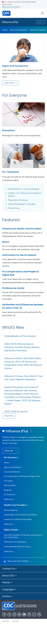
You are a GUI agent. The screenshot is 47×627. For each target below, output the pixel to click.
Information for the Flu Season (19, 255)
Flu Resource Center (13, 288)
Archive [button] (7, 596)
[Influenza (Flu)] (23, 431)
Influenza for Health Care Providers (21, 228)
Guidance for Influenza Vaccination (18, 519)
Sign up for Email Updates (18, 561)
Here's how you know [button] (11, 7)
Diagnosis (8, 490)
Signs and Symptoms (18, 30)
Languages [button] (9, 589)
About (4, 30)
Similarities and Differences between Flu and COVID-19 (22, 306)
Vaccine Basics (10, 485)
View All (8, 450)
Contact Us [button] (9, 568)
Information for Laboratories (15, 542)
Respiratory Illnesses (18, 200)
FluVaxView (14, 208)
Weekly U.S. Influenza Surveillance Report (24, 194)
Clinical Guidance (11, 510)
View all (9, 499)
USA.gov (15, 621)
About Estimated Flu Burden (21, 204)
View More (9, 415)
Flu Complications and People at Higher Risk (20, 273)
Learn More (9, 82)
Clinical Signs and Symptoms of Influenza (21, 514)
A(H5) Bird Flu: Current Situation (23, 189)
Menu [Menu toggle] (40, 22)
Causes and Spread (38, 30)
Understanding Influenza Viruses (17, 546)
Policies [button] (7, 582)
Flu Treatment (10, 172)
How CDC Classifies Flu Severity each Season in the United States (23, 536)
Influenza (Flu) (10, 22)
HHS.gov (5, 621)
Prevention (8, 130)
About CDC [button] (9, 575)
